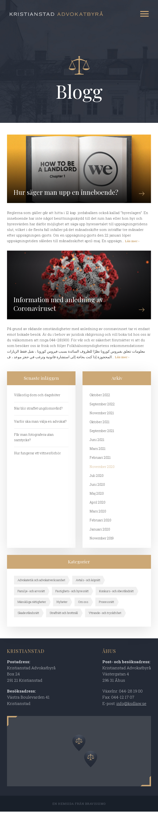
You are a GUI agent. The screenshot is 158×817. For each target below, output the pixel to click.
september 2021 (102, 435)
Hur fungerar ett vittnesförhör (37, 458)
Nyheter (62, 607)
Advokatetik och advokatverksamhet (42, 585)
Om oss (83, 607)
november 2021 (102, 417)
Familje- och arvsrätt (31, 596)
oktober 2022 (100, 399)
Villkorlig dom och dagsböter (37, 399)
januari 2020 (100, 534)
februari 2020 (100, 525)
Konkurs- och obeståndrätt (117, 596)
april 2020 (98, 507)
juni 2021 (97, 444)
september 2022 (102, 408)
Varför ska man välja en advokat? (40, 426)
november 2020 (102, 471)
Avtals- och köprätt (88, 585)
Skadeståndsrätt (28, 618)
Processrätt (106, 607)
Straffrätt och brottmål (64, 618)
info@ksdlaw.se (131, 709)
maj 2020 (97, 498)
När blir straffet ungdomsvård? (38, 412)
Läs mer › (132, 243)
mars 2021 (97, 453)
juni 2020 (97, 489)
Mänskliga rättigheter (32, 607)
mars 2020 (98, 516)
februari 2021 (100, 462)
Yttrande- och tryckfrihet (105, 618)
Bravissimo (95, 809)
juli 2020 (97, 480)
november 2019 (102, 543)
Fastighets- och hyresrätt (72, 596)
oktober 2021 (99, 426)
